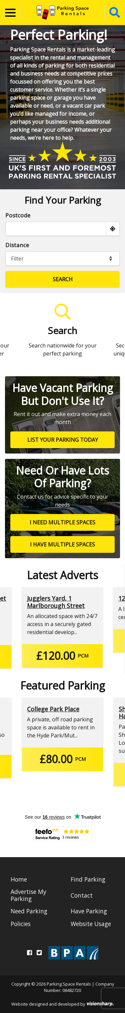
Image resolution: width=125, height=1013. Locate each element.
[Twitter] (39, 952)
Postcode (17, 215)
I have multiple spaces (62, 544)
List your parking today (62, 439)
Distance (17, 245)
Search (63, 279)
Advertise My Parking (28, 895)
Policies (21, 924)
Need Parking (29, 911)
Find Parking (88, 879)
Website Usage (91, 924)
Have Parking (89, 911)
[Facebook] (29, 952)
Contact (82, 895)
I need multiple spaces (62, 522)
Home (19, 879)
